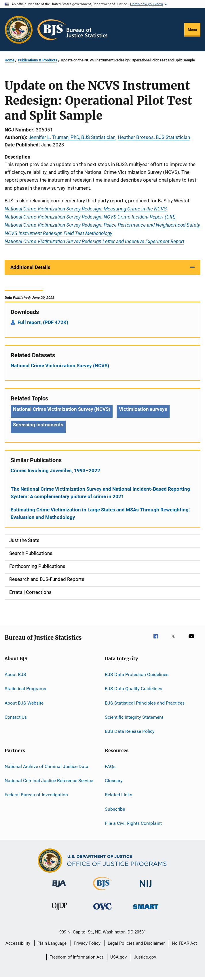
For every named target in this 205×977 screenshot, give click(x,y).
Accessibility (17, 943)
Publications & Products (37, 60)
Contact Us (16, 717)
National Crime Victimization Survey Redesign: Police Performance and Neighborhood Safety (102, 224)
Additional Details (30, 267)
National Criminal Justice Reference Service (49, 780)
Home (9, 60)
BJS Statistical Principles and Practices (145, 702)
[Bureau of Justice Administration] (59, 888)
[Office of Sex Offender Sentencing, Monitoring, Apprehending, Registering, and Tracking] (145, 910)
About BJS (15, 674)
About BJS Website (24, 702)
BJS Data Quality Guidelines (133, 688)
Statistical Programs (25, 688)
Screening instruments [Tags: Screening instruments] (38, 425)
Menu (192, 29)
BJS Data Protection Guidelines (136, 674)
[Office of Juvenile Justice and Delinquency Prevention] (59, 911)
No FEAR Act (184, 943)
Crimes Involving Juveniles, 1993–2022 (55, 470)
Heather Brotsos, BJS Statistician (154, 137)
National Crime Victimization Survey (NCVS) (60, 365)
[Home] (72, 29)
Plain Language (52, 943)
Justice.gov (145, 957)
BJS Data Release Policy (130, 731)
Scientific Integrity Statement (134, 717)
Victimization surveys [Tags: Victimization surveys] (143, 409)
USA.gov (118, 957)
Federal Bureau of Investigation (36, 794)
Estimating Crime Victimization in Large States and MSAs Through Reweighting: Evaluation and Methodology (100, 513)
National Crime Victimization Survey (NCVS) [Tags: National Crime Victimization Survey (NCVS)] (61, 409)
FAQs (110, 766)
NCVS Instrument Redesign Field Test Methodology (58, 233)
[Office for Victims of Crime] (102, 910)
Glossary (114, 780)
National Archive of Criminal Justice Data (46, 766)
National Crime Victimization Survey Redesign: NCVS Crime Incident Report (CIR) (90, 216)
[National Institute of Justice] (145, 888)
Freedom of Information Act (76, 957)
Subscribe (115, 809)
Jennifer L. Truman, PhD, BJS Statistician (72, 137)
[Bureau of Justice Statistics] (102, 891)
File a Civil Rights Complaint (133, 823)
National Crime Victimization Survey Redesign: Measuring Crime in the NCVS (86, 208)
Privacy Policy (87, 943)
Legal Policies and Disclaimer (136, 943)
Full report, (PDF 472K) (43, 322)
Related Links (118, 794)
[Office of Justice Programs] (19, 30)
